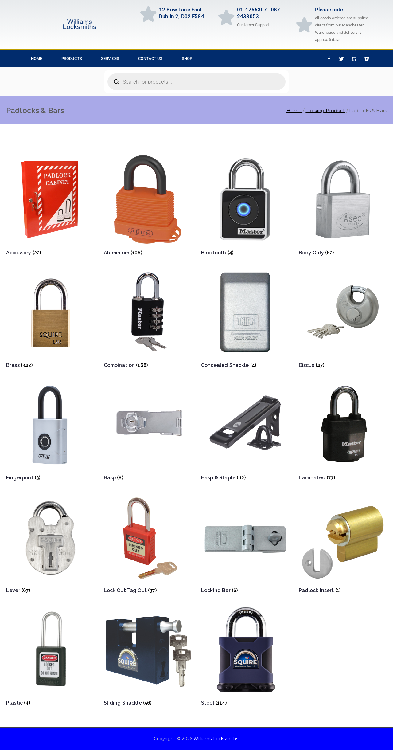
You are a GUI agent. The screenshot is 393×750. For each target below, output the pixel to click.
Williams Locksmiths (215, 738)
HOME (36, 58)
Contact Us (150, 58)
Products (71, 58)
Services (110, 58)
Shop (187, 58)
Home (294, 110)
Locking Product (325, 110)
